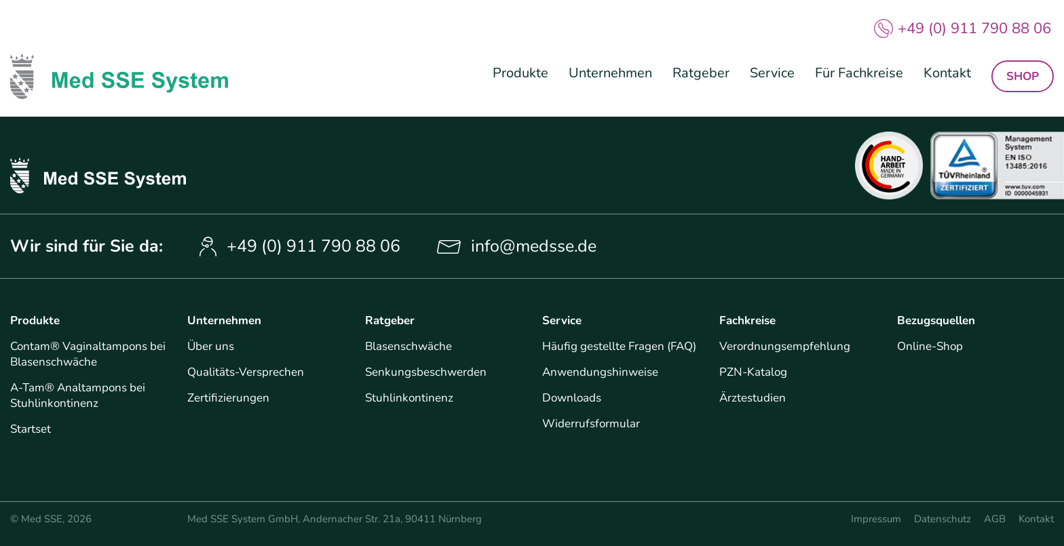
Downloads (571, 398)
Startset (30, 429)
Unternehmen (610, 73)
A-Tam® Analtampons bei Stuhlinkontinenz (77, 395)
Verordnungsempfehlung (784, 346)
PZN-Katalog (753, 372)
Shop (1022, 76)
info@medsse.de (533, 246)
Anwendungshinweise (600, 372)
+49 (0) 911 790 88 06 (974, 28)
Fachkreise (747, 320)
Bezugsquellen (936, 320)
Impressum (876, 519)
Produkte (520, 73)
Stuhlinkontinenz (409, 398)
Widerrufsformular (591, 423)
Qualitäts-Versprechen (245, 372)
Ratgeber (700, 73)
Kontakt (947, 73)
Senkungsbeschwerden (426, 372)
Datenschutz (942, 519)
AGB (995, 519)
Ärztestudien (752, 398)
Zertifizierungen (228, 398)
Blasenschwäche (408, 346)
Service (772, 73)
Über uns (210, 346)
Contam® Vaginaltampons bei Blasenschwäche (88, 354)
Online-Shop (930, 346)
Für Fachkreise (859, 73)
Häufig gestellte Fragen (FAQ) (619, 346)
